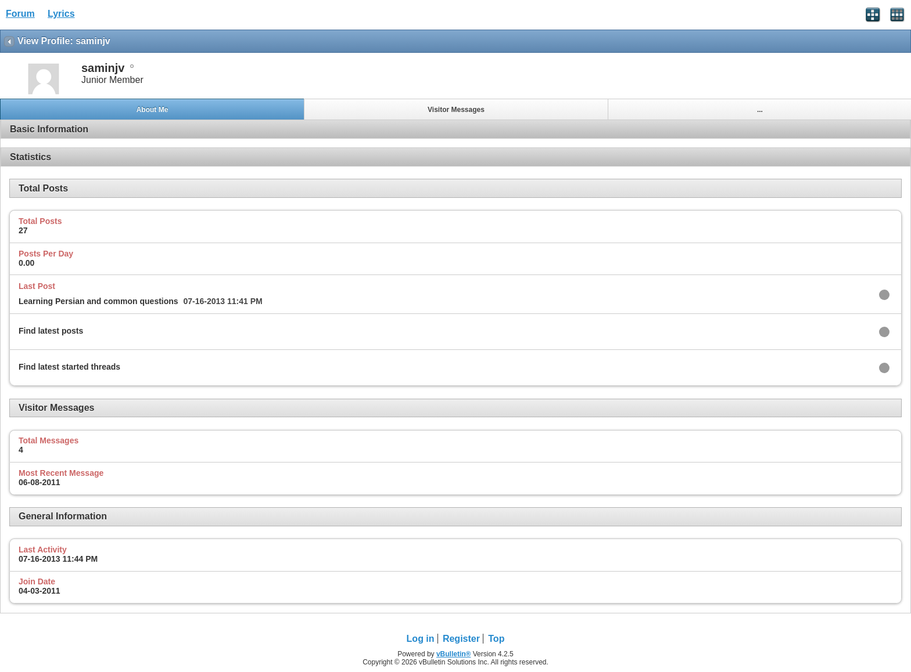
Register (461, 639)
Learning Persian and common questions (98, 301)
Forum (20, 14)
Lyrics (61, 14)
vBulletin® (453, 654)
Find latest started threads (69, 366)
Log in (421, 639)
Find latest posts (51, 330)
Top (496, 639)
